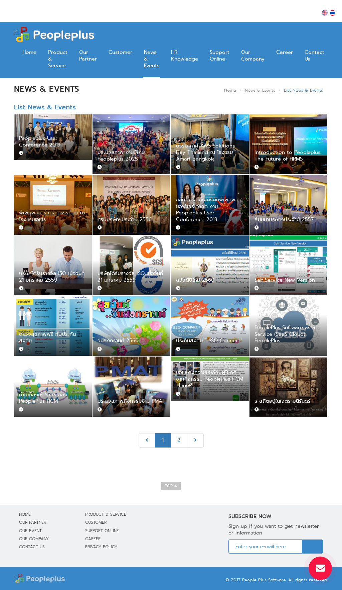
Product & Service (57, 59)
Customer (120, 52)
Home (29, 52)
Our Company (253, 55)
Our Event (30, 530)
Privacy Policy (101, 547)
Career (284, 52)
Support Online (219, 55)
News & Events (151, 59)
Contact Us (314, 55)
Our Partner (88, 55)
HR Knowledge (184, 55)
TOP (171, 486)
